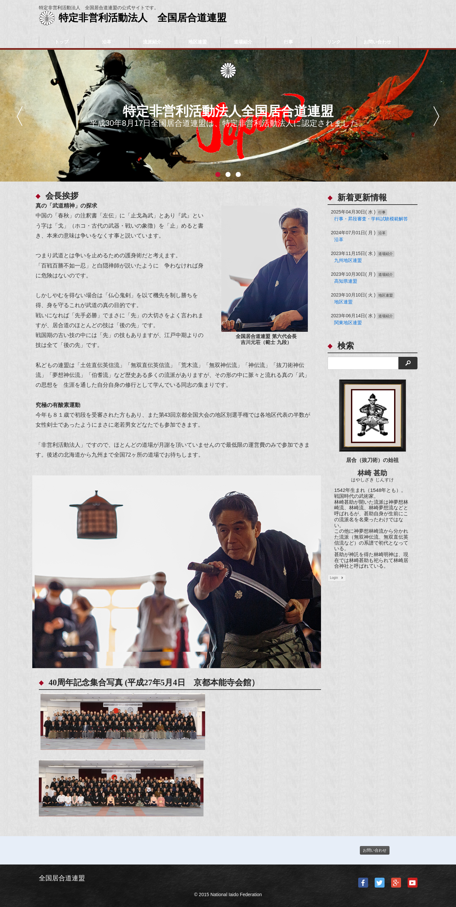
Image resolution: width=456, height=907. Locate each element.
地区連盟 (197, 42)
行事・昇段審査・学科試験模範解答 (371, 218)
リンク (334, 42)
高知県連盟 (345, 281)
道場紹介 (243, 42)
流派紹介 (152, 42)
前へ (19, 116)
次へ (436, 116)
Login (337, 578)
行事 (288, 42)
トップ (61, 42)
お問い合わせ (377, 42)
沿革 (106, 42)
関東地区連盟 (348, 322)
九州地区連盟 (348, 260)
